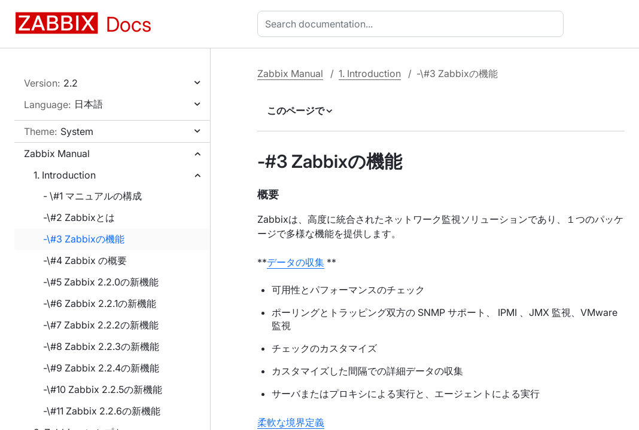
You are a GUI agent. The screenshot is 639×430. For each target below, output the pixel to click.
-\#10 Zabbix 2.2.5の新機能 (102, 389)
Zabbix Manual (57, 153)
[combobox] (412, 24)
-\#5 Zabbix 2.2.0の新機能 (101, 282)
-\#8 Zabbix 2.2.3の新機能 (101, 346)
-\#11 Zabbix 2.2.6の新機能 (101, 411)
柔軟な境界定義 (290, 422)
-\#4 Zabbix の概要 (85, 260)
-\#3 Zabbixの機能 (83, 239)
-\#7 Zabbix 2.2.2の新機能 (101, 325)
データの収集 (295, 262)
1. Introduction (65, 175)
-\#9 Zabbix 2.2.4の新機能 (101, 368)
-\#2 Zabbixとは (79, 217)
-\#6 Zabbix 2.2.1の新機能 (99, 303)
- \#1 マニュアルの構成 (92, 196)
